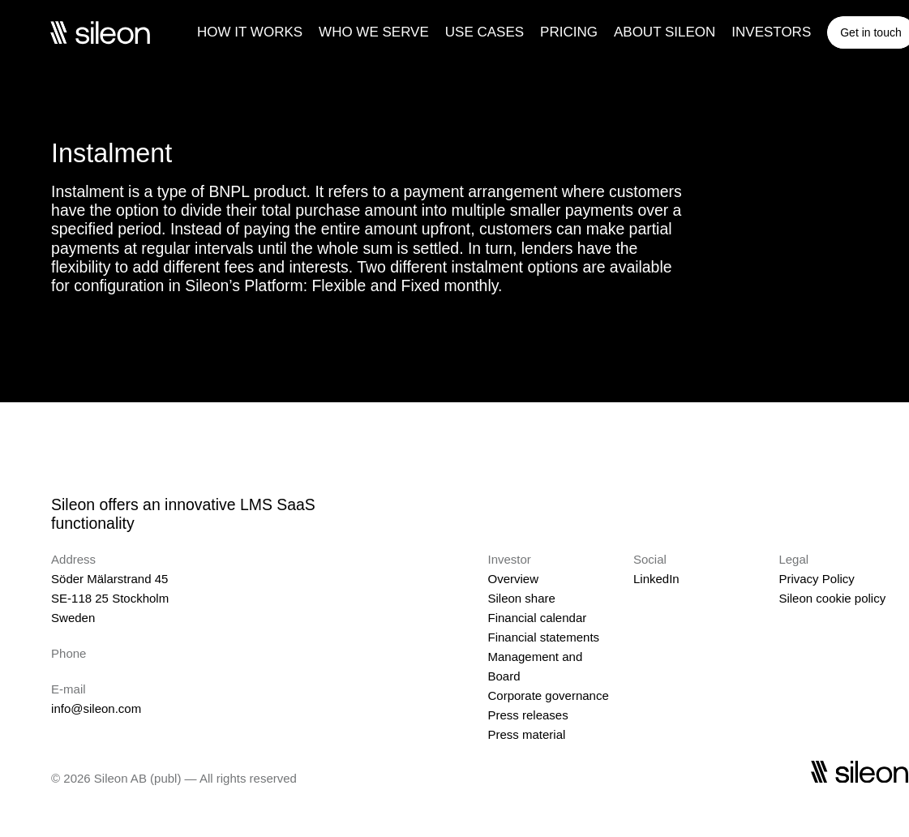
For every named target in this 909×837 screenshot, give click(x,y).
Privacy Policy (816, 579)
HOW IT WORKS (249, 32)
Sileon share (521, 598)
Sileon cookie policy (831, 598)
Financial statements (543, 637)
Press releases (527, 715)
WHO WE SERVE (374, 32)
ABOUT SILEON (664, 32)
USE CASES (484, 32)
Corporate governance (547, 695)
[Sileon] (99, 32)
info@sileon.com (96, 708)
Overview (512, 579)
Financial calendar (536, 618)
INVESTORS (771, 32)
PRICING (569, 32)
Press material (526, 734)
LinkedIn (656, 579)
